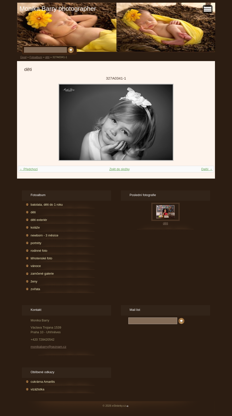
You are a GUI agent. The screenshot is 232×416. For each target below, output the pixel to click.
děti (47, 57)
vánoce (36, 266)
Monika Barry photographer (57, 8)
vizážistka (37, 389)
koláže (35, 227)
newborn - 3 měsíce (44, 235)
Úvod (23, 57)
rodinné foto (39, 250)
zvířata (35, 289)
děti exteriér (39, 220)
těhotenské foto (41, 258)
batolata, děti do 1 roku (47, 204)
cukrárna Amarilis (43, 381)
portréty (36, 243)
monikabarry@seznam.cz (48, 347)
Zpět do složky (119, 169)
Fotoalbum (35, 57)
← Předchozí (28, 169)
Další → (207, 169)
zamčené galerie (42, 273)
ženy (34, 281)
